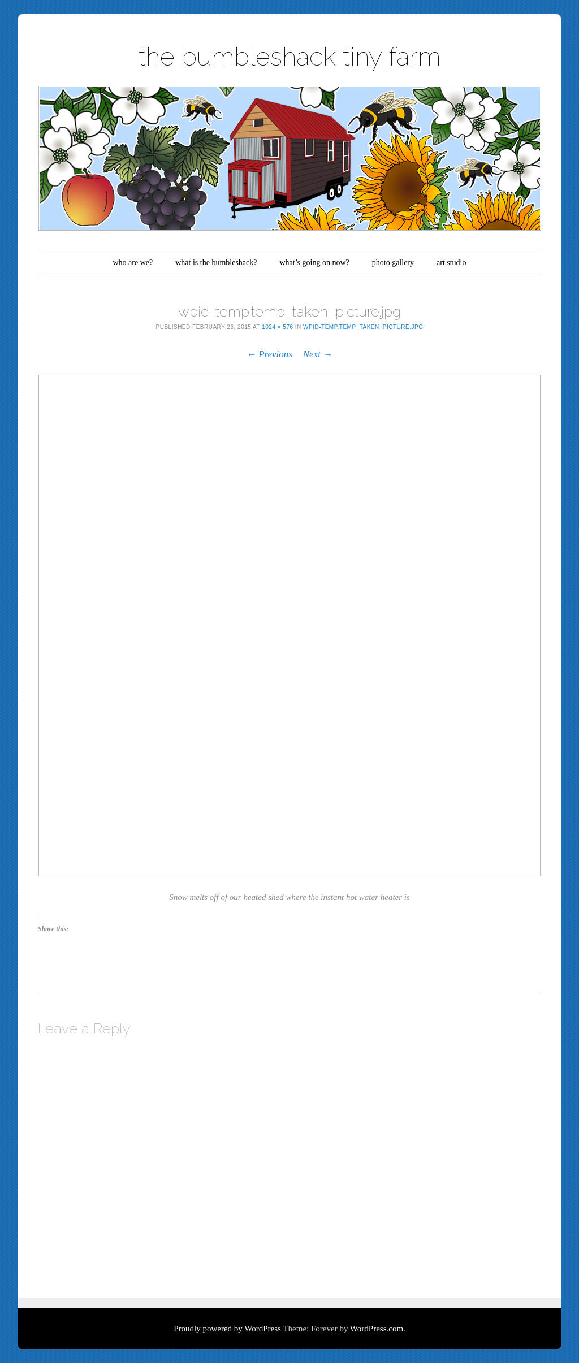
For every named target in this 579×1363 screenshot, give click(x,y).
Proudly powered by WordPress (227, 1328)
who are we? (133, 262)
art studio (451, 262)
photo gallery (393, 262)
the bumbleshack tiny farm (289, 57)
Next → (317, 354)
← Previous (269, 354)
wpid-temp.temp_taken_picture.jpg (363, 327)
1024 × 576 (277, 327)
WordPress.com (376, 1328)
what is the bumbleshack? (216, 262)
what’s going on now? (314, 262)
